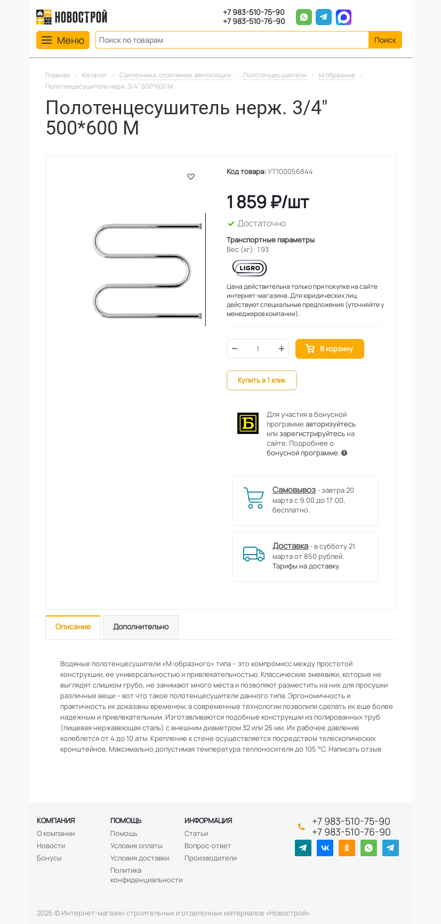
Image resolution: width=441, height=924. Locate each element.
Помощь (125, 820)
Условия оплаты (136, 845)
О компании (56, 833)
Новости (51, 845)
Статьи (196, 833)
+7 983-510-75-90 (254, 12)
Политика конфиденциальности (146, 874)
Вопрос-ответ (208, 845)
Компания (56, 820)
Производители (211, 858)
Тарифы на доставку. (306, 566)
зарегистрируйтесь (312, 433)
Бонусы (49, 858)
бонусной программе (302, 452)
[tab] (73, 627)
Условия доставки (139, 858)
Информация (208, 820)
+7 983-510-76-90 (254, 21)
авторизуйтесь (331, 424)
